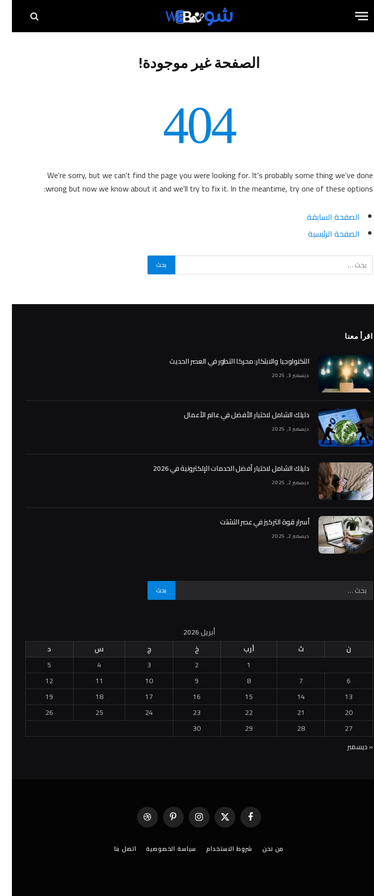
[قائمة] (349, 16)
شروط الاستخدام (217, 848)
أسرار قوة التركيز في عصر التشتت (252, 522)
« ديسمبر (348, 746)
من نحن (261, 848)
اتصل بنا (113, 848)
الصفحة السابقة (321, 216)
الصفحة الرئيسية (322, 233)
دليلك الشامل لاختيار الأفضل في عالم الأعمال (235, 415)
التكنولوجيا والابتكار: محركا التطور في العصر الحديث (227, 361)
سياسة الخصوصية (159, 848)
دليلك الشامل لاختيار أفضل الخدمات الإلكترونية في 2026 (219, 468)
